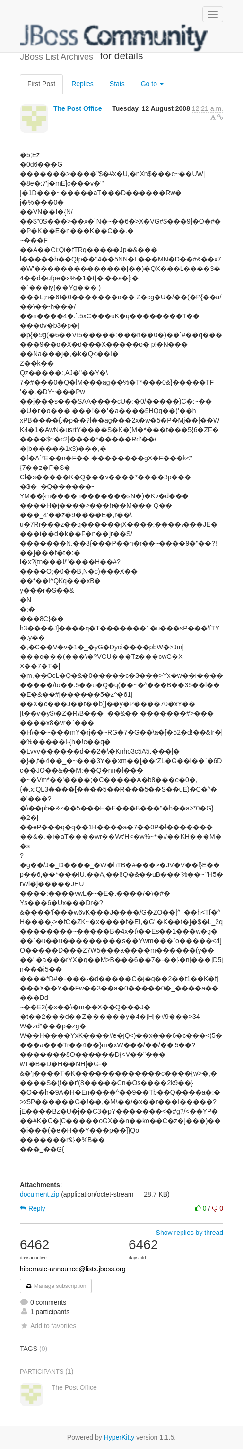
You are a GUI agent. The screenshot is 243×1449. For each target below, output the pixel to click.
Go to (152, 84)
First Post (41, 84)
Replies (82, 84)
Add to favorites (48, 1326)
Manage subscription (56, 1286)
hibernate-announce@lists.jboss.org (73, 1269)
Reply (32, 1208)
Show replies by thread (189, 1232)
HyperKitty (119, 1437)
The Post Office (77, 108)
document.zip (39, 1194)
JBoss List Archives (114, 38)
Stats (117, 84)
